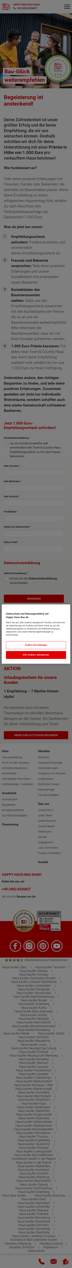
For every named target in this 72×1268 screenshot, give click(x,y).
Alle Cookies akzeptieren (36, 654)
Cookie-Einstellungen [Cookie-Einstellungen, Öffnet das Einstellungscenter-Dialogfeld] (36, 645)
